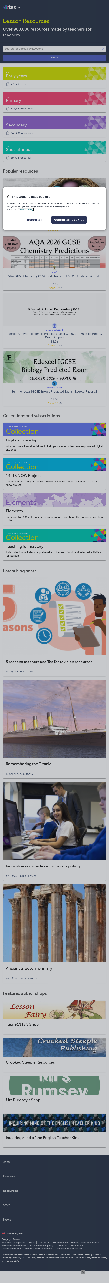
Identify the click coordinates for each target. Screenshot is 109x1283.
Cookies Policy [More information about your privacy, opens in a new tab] (25, 210)
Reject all (35, 219)
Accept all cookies (69, 219)
